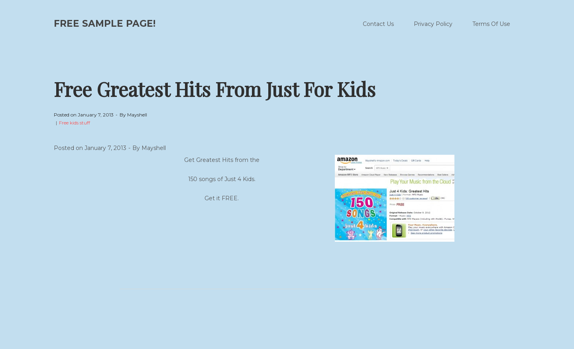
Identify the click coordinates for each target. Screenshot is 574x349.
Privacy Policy (433, 24)
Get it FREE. (221, 198)
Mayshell (137, 115)
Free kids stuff (74, 123)
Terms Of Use (491, 24)
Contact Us (378, 24)
